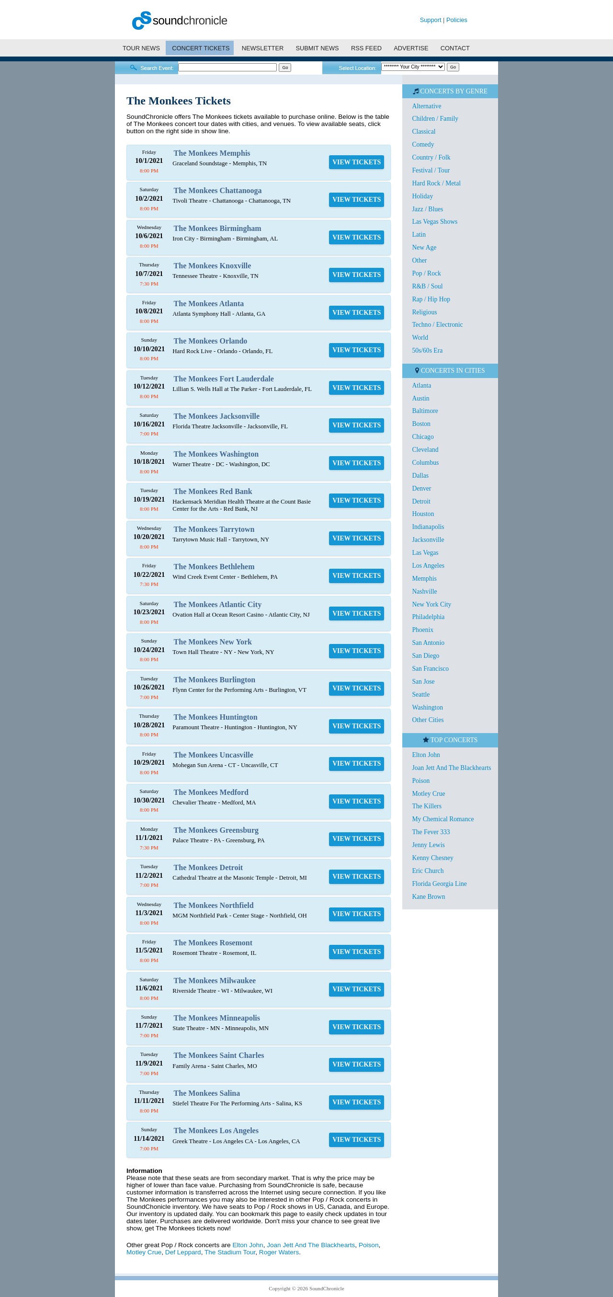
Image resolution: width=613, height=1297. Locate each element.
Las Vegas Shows (434, 221)
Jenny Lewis (428, 845)
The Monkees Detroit (208, 867)
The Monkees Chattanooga (218, 190)
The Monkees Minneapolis (217, 1018)
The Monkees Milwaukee (215, 980)
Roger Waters (279, 1252)
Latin (419, 234)
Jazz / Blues (427, 209)
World (420, 337)
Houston (423, 513)
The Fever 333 (431, 832)
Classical (423, 131)
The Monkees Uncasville (213, 755)
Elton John (247, 1245)
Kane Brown (428, 896)
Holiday (422, 196)
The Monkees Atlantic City (218, 604)
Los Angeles (428, 565)
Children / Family (435, 118)
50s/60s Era (427, 350)
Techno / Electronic (437, 324)
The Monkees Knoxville (212, 266)
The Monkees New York (213, 642)
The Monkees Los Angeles (216, 1130)
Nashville (424, 591)
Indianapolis (428, 526)
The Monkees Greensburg (216, 830)
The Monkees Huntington (216, 717)
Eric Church (427, 870)
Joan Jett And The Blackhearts (311, 1245)
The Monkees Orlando (211, 341)
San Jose (423, 681)
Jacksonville (428, 539)
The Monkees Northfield (214, 905)
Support (431, 19)
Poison (369, 1245)
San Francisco (430, 668)
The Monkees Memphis (212, 153)
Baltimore (425, 410)
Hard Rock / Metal (436, 183)
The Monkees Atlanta (209, 303)
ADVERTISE (411, 48)
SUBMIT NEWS (317, 48)
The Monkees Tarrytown (214, 529)
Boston (421, 423)
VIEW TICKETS (356, 162)
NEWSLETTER (263, 48)
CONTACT (455, 48)
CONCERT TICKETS (200, 48)
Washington (427, 707)
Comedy (423, 144)
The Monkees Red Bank (213, 491)
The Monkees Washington (216, 454)
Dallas (420, 475)
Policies (456, 19)
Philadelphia (428, 616)
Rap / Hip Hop (431, 299)
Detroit (421, 501)
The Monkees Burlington (215, 680)
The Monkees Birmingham (217, 228)
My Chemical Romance (443, 819)
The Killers (427, 806)
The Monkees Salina (207, 1093)
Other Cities (427, 719)
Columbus (425, 462)
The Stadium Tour (229, 1252)
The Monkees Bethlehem (214, 566)
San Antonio (428, 642)
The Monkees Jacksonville (217, 416)
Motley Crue (143, 1252)
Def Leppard (183, 1252)
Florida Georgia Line (439, 883)
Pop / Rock (426, 273)
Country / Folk (431, 157)
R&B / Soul (427, 286)
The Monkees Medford (211, 792)
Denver (421, 488)
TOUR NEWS (141, 48)
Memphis (424, 578)
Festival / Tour (431, 170)
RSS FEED (366, 48)
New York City (431, 604)
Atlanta (421, 385)
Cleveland (425, 449)
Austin (420, 398)
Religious (424, 312)
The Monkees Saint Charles (219, 1055)
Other (419, 260)
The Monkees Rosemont (213, 943)
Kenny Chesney (432, 857)
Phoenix (422, 629)
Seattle (421, 694)
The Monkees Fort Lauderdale (224, 379)
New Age (424, 247)
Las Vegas (425, 552)
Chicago (422, 436)
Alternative (426, 106)
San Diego (425, 655)
